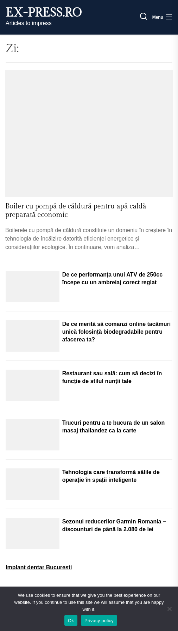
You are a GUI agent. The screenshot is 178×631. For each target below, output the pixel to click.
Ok (71, 620)
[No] (169, 608)
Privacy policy (99, 620)
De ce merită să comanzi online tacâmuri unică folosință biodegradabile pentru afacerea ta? (116, 331)
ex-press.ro (44, 13)
